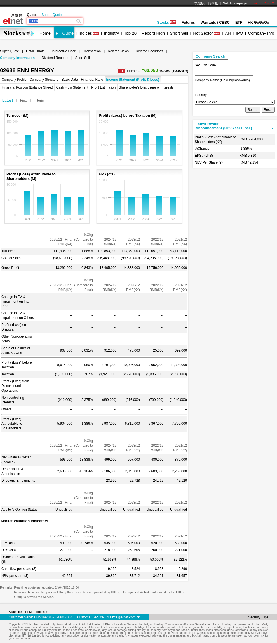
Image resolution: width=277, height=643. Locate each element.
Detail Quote (35, 51)
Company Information (17, 58)
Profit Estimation (103, 87)
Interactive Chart (64, 51)
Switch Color (263, 3)
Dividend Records (55, 58)
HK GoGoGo (258, 22)
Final (23, 100)
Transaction (92, 51)
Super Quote (51, 15)
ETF (238, 22)
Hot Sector (203, 33)
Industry (111, 33)
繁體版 (199, 3)
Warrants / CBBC (215, 22)
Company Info (261, 33)
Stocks (166, 22)
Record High (153, 33)
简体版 (213, 3)
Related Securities (149, 51)
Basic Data (70, 80)
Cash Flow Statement (72, 87)
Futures (188, 22)
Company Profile (14, 80)
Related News (118, 51)
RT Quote (65, 33)
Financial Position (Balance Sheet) (27, 87)
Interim (39, 100)
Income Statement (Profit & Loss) (132, 80)
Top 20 (130, 33)
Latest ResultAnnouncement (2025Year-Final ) (224, 126)
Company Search (210, 56)
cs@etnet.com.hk (127, 617)
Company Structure (44, 80)
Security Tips (258, 617)
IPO (239, 33)
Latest (7, 100)
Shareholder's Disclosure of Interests (146, 87)
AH (228, 33)
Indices (85, 33)
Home (45, 33)
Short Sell (179, 33)
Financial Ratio (92, 80)
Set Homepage (235, 3)
